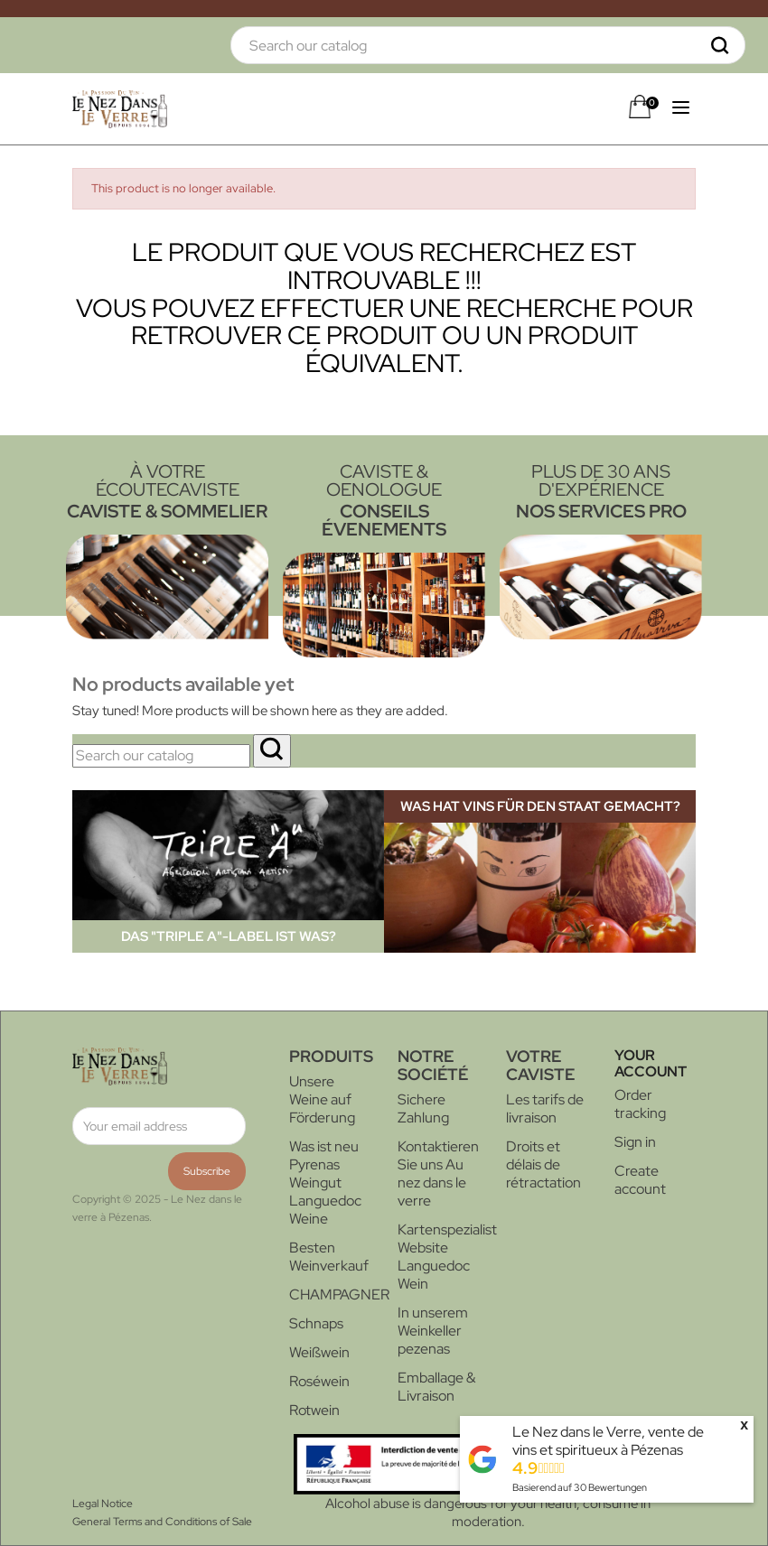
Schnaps (316, 1323)
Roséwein (319, 1381)
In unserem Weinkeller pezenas (433, 1330)
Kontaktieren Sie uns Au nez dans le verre (438, 1173)
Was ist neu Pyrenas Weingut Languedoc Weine (325, 1182)
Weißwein (319, 1352)
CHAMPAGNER (339, 1294)
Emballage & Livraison (436, 1386)
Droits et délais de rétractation (543, 1164)
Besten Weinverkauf (329, 1256)
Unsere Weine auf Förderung (322, 1099)
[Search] (487, 45)
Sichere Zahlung (423, 1108)
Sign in (635, 1141)
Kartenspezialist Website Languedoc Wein (447, 1256)
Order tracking (640, 1103)
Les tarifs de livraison (545, 1108)
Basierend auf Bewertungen (579, 1487)
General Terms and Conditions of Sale (162, 1521)
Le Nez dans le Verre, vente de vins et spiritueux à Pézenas (608, 1440)
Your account (650, 1063)
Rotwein (314, 1410)
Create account (640, 1179)
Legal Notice (102, 1503)
